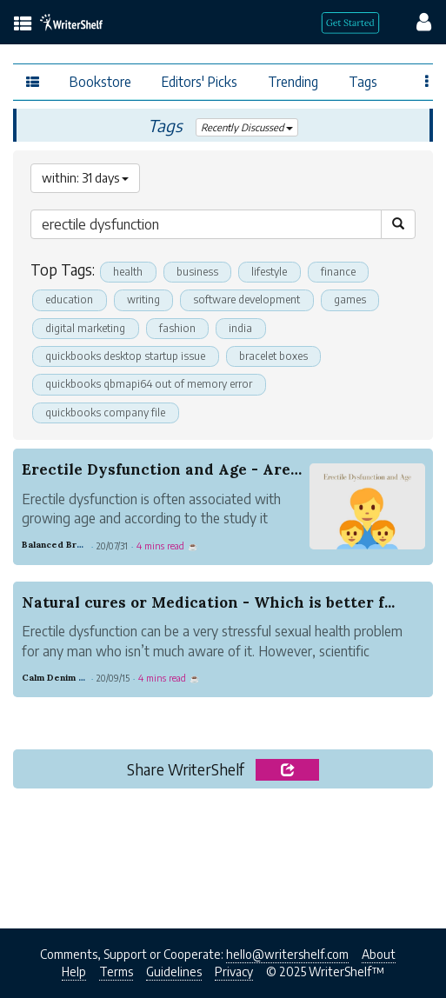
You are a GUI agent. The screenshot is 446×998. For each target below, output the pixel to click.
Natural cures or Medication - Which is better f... (208, 602)
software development (246, 299)
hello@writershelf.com (287, 954)
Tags (363, 81)
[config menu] (415, 21)
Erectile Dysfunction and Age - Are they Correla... (212, 469)
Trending (293, 81)
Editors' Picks (199, 81)
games (350, 299)
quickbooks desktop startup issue (125, 356)
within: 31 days (85, 177)
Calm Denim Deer (62, 677)
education (69, 299)
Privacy (234, 971)
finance (338, 271)
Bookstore (100, 81)
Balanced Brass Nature (74, 544)
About (379, 954)
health (128, 271)
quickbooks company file (105, 412)
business (197, 271)
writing (143, 299)
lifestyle (269, 271)
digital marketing (85, 328)
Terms (116, 971)
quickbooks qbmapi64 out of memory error (148, 383)
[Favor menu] (427, 80)
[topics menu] (23, 25)
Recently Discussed (247, 127)
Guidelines (174, 971)
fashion (177, 328)
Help (74, 971)
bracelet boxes (273, 356)
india (240, 328)
